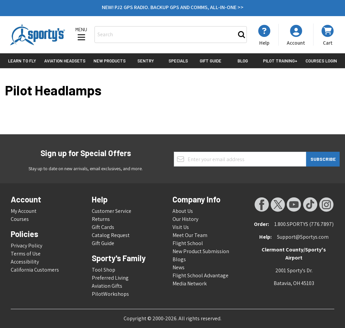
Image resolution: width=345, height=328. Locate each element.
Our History (185, 219)
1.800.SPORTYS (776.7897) (304, 224)
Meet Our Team (189, 235)
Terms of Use (26, 253)
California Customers (35, 269)
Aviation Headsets (64, 60)
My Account (24, 211)
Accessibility (25, 261)
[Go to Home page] (37, 34)
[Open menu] (81, 34)
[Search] (241, 35)
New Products (109, 60)
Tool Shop (103, 269)
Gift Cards (103, 227)
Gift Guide (210, 60)
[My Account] (264, 35)
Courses (20, 219)
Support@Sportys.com (303, 236)
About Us (182, 211)
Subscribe (323, 159)
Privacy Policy (26, 245)
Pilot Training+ (280, 60)
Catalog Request (111, 235)
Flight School (187, 243)
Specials (178, 60)
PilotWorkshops (110, 293)
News (178, 267)
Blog (242, 60)
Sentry (145, 60)
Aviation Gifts (107, 285)
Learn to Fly (22, 60)
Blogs (179, 259)
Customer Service (111, 211)
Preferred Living (110, 277)
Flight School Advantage (200, 275)
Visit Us (180, 227)
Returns (101, 219)
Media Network (189, 283)
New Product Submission (200, 251)
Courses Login (321, 60)
